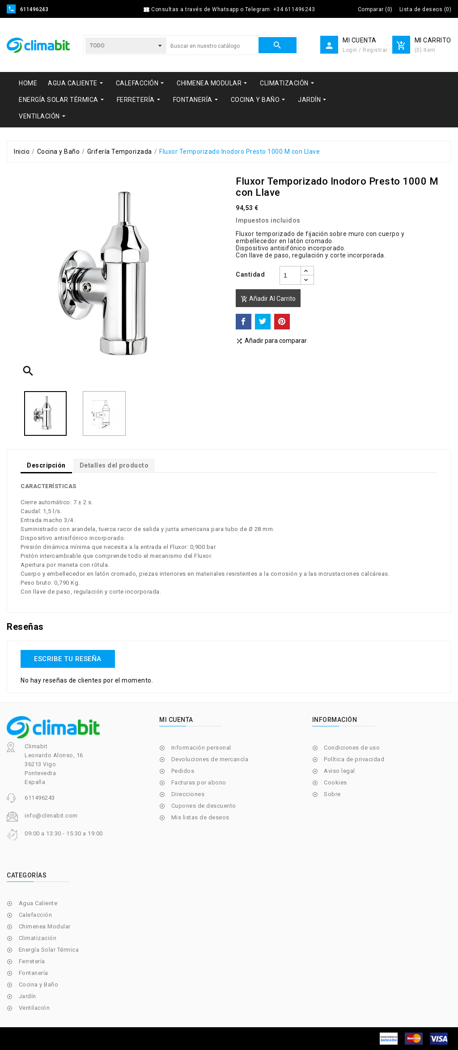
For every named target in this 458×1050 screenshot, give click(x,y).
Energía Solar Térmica (49, 949)
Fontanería (33, 973)
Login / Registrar (365, 50)
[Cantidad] (290, 275)
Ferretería (32, 961)
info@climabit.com (51, 815)
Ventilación (34, 1007)
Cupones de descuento (203, 805)
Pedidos (183, 770)
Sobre (332, 794)
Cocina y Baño (39, 984)
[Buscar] (212, 46)
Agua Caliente (38, 903)
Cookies (335, 782)
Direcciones (188, 794)
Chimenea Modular (45, 926)
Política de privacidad (354, 759)
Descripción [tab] (46, 465)
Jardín (27, 996)
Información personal (201, 747)
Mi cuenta (176, 719)
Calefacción (35, 914)
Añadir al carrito (268, 299)
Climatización (38, 938)
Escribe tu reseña (68, 659)
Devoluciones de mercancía (210, 759)
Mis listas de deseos (200, 817)
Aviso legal (339, 770)
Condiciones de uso (352, 747)
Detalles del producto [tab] (114, 465)
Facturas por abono (198, 782)
